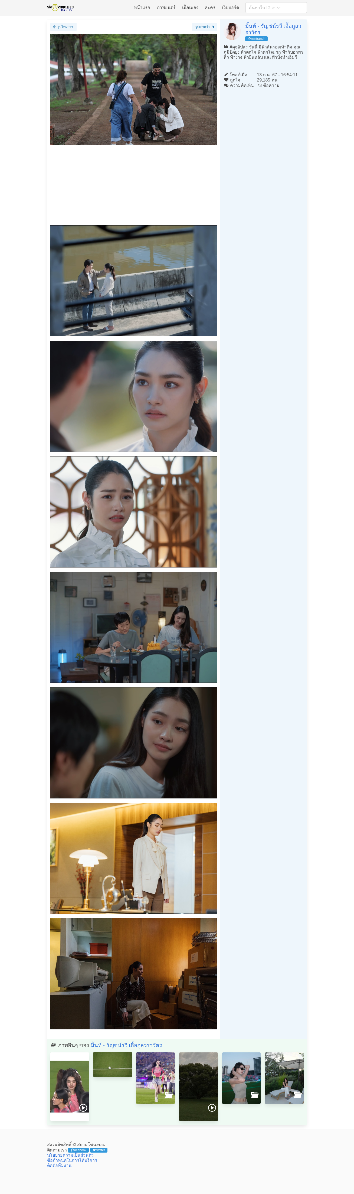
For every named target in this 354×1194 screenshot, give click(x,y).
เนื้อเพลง (190, 7)
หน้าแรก (142, 7)
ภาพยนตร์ (166, 7)
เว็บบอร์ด (230, 7)
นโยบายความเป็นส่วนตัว (70, 1155)
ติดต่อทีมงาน (59, 1165)
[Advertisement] (133, 187)
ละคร (210, 7)
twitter (99, 1150)
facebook (78, 1150)
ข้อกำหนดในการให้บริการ (72, 1160)
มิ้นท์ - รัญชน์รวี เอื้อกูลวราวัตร (126, 1045)
